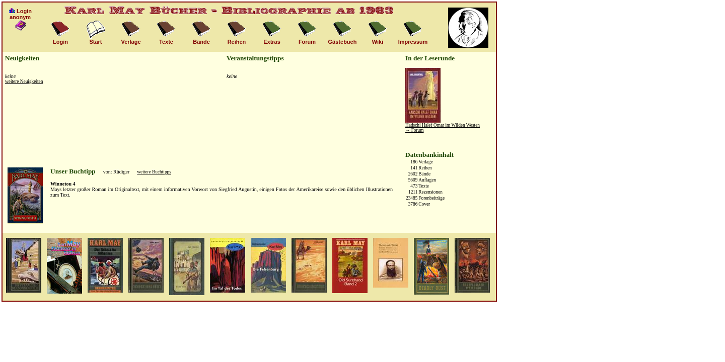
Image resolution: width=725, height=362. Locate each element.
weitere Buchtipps (154, 171)
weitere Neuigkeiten (24, 81)
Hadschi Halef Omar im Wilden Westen (442, 125)
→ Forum (414, 130)
